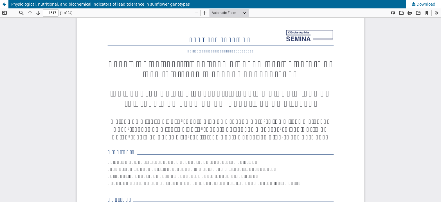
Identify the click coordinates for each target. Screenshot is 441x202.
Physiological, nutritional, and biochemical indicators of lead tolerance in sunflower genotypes (100, 4)
